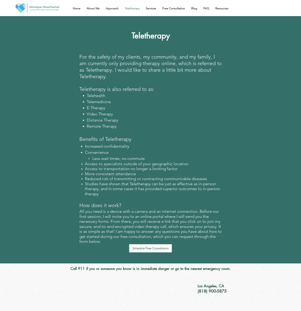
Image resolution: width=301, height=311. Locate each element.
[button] (151, 8)
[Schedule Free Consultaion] (150, 248)
